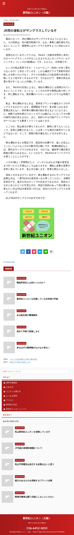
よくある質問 (11, 396)
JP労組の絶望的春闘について (28, 448)
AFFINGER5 (60, 532)
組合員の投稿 (10, 262)
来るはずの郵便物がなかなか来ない (33, 348)
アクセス (9, 400)
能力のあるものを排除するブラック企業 (33, 480)
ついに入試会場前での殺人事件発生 (23, 359)
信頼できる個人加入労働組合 (37, 523)
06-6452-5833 (37, 528)
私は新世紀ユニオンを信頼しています (32, 432)
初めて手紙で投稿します (28, 331)
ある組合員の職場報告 (27, 315)
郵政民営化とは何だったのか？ (31, 283)
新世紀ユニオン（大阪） (37, 12)
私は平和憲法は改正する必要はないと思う (34, 464)
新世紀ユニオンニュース (16, 409)
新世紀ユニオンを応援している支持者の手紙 (37, 299)
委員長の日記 (11, 405)
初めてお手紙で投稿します (20, 362)
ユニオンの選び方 (13, 391)
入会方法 (9, 387)
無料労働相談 (11, 383)
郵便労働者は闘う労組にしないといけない (34, 497)
